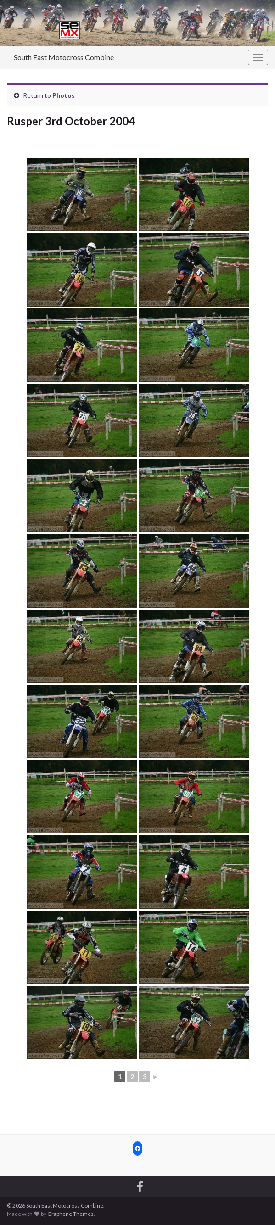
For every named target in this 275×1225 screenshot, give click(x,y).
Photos (63, 95)
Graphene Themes (70, 1213)
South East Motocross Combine (64, 57)
